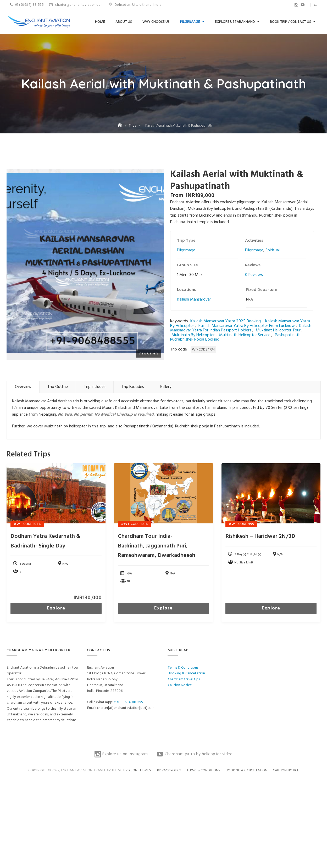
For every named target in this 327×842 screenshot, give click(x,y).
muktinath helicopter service (244, 335)
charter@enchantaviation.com (76, 5)
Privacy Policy (169, 770)
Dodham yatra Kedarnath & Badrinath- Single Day (45, 541)
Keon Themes (140, 770)
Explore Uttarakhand (235, 22)
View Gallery (148, 353)
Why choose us (156, 22)
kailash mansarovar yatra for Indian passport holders (240, 328)
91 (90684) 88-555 (26, 5)
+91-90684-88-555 (128, 702)
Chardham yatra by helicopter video (302, 5)
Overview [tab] (23, 387)
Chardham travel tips (184, 679)
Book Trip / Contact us (290, 22)
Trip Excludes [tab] (132, 387)
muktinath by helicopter (193, 335)
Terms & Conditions (183, 668)
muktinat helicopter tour (278, 330)
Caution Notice (180, 685)
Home (100, 22)
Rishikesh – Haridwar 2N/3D (260, 536)
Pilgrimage (190, 22)
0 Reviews (254, 275)
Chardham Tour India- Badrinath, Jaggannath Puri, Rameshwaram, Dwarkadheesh (156, 546)
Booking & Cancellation (186, 673)
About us (123, 22)
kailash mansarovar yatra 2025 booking (225, 321)
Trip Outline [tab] (57, 387)
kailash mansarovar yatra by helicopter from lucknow (246, 326)
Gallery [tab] (165, 387)
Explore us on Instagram (296, 5)
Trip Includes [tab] (95, 387)
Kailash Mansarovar (194, 299)
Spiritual (272, 250)
